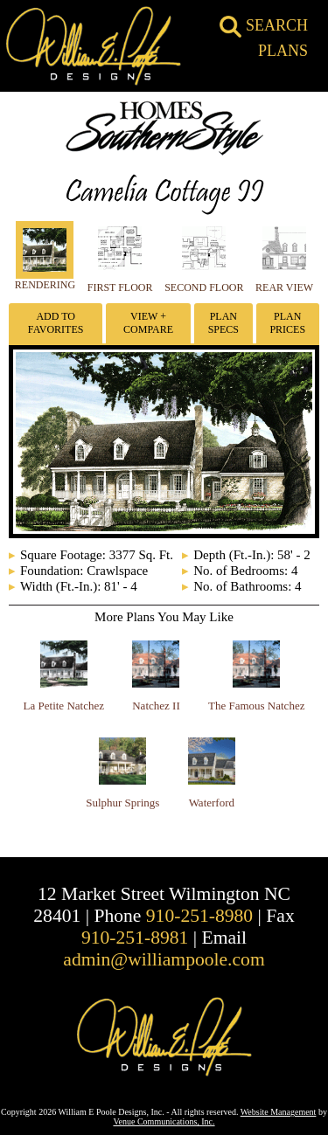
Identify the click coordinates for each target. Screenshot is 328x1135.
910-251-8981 (134, 937)
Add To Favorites (56, 323)
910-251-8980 (199, 915)
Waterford (211, 802)
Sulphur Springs (122, 802)
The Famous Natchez (256, 705)
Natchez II (156, 705)
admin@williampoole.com (163, 959)
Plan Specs (223, 323)
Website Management (279, 1112)
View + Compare (148, 323)
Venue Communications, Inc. (163, 1121)
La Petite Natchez (64, 705)
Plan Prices (287, 323)
